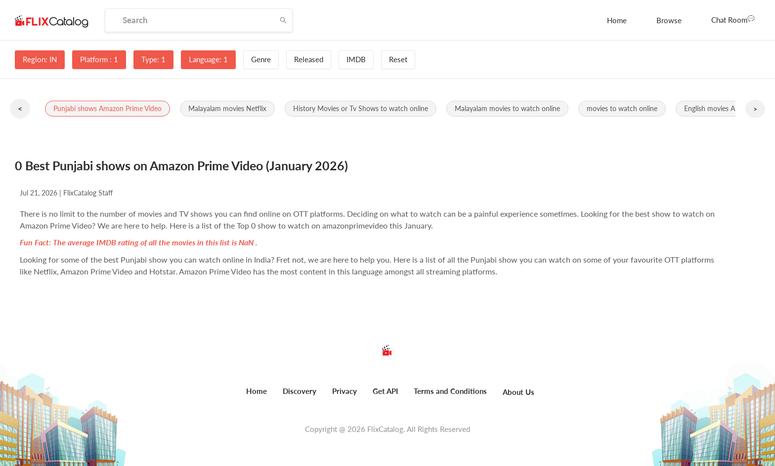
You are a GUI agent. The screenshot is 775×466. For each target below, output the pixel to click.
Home (617, 20)
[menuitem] (617, 20)
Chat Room (733, 19)
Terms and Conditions (450, 391)
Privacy (344, 391)
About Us (518, 392)
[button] (107, 108)
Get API (385, 391)
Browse (669, 20)
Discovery (299, 391)
